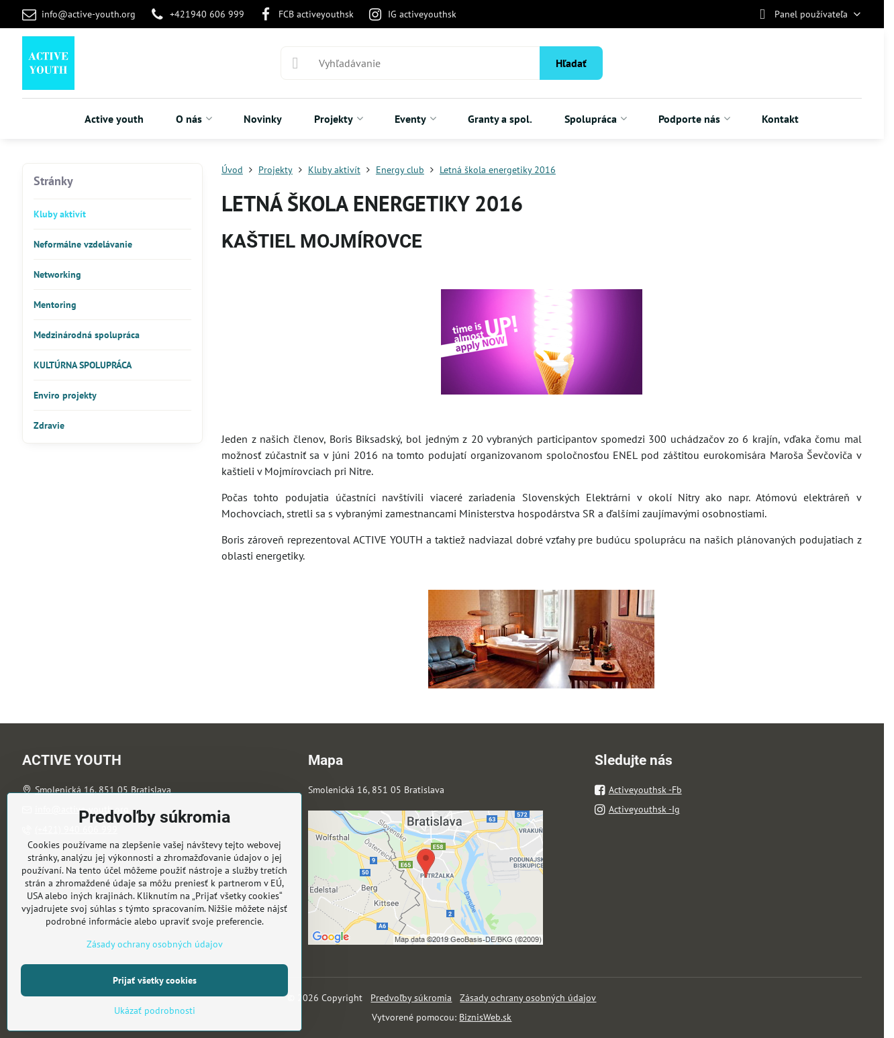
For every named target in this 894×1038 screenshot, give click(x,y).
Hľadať (571, 63)
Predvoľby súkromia (411, 998)
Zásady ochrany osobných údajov (528, 998)
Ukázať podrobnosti (154, 1010)
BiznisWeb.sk (485, 1017)
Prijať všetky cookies (155, 980)
